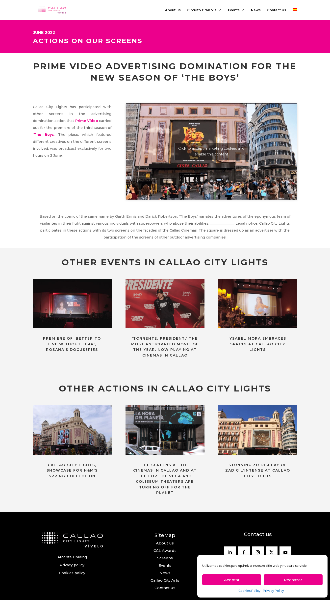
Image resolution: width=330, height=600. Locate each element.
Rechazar (293, 579)
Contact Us (276, 10)
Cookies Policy (249, 591)
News (256, 10)
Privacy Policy (273, 591)
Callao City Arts (165, 580)
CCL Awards (165, 550)
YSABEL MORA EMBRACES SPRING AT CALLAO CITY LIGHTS (257, 344)
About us (173, 10)
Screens (165, 558)
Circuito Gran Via (202, 10)
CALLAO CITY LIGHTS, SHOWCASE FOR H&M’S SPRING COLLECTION (72, 470)
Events (234, 10)
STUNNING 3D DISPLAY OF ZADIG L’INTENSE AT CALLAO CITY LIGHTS (257, 470)
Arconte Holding (72, 557)
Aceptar (232, 579)
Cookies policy (72, 573)
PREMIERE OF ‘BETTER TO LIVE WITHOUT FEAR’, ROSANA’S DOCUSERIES (72, 344)
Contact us (164, 587)
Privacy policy (72, 565)
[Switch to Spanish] (295, 14)
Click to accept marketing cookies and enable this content (211, 151)
